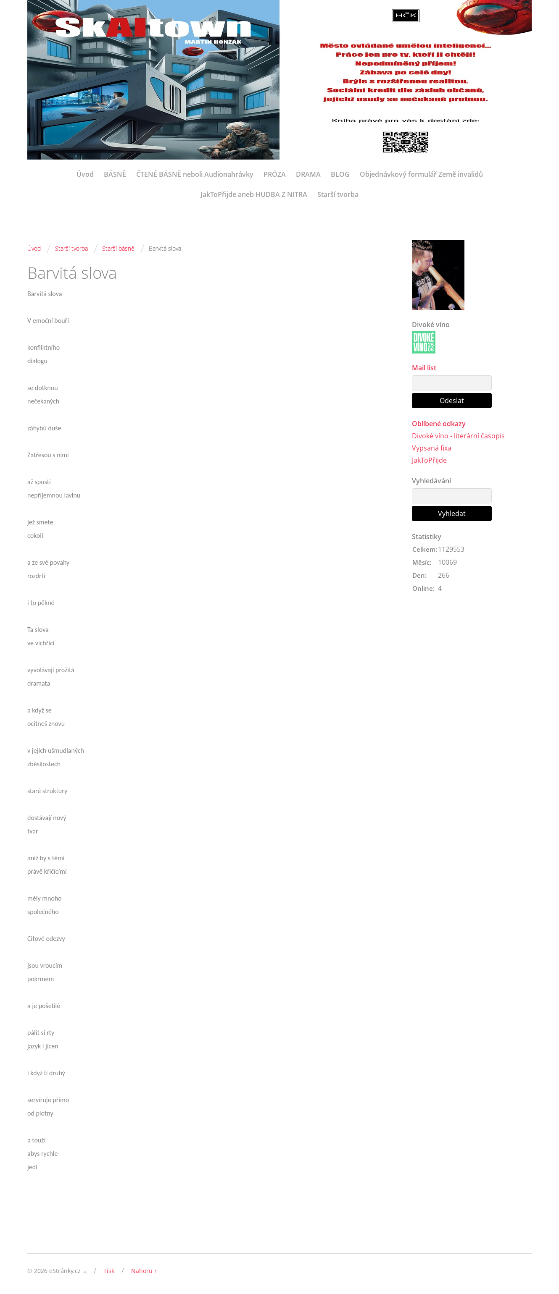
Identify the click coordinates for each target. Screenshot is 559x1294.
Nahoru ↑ (144, 1271)
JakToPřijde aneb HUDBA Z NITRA (253, 194)
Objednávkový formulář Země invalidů (421, 174)
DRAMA (308, 174)
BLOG (340, 174)
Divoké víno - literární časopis (458, 435)
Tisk (108, 1271)
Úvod (85, 174)
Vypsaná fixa (431, 448)
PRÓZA (275, 174)
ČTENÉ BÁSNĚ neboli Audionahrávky (194, 174)
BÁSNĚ (115, 174)
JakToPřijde (429, 460)
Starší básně (118, 248)
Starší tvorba (338, 194)
